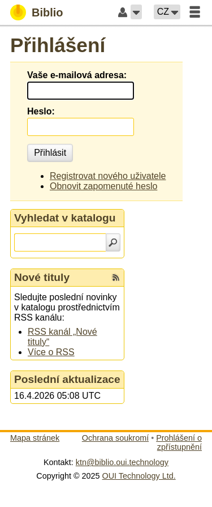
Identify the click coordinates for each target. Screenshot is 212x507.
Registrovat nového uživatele (108, 176)
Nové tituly (42, 277)
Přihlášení (57, 45)
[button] (136, 12)
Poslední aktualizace (67, 379)
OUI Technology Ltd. (139, 475)
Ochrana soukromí (115, 437)
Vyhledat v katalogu (65, 218)
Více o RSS (51, 352)
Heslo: (41, 111)
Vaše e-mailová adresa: (77, 75)
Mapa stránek (34, 437)
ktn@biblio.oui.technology (122, 462)
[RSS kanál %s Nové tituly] (115, 277)
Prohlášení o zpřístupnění (179, 442)
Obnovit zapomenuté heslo (103, 186)
